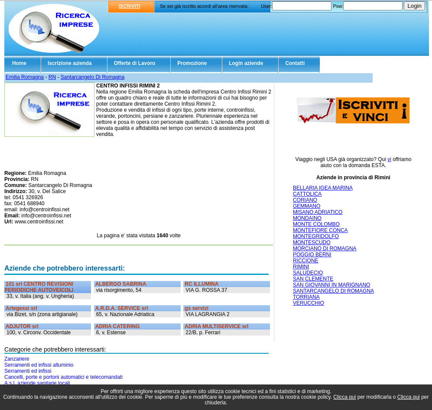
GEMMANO (306, 206)
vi (389, 159)
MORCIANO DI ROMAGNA (325, 248)
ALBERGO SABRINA (120, 284)
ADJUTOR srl (22, 326)
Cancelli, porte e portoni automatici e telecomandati (63, 377)
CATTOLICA (307, 194)
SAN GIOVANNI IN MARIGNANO (331, 285)
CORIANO (305, 200)
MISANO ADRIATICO (317, 212)
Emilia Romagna (25, 77)
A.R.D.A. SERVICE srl (121, 308)
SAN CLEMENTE (313, 279)
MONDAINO (307, 218)
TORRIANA (306, 297)
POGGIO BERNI (312, 255)
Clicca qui (344, 397)
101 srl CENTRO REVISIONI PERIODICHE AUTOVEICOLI (38, 287)
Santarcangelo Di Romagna (92, 77)
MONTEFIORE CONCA (320, 230)
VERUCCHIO (308, 303)
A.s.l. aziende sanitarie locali (37, 383)
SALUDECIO (308, 273)
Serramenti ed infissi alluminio (38, 365)
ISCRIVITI (129, 6)
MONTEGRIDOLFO (316, 236)
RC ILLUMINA (201, 284)
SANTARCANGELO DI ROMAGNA (333, 291)
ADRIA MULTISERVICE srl (216, 326)
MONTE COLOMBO (316, 224)
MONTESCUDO (312, 242)
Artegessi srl (21, 308)
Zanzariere (16, 359)
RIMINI (301, 267)
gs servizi (196, 308)
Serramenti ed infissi (28, 371)
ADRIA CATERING (117, 326)
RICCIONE (305, 261)
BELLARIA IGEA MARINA (323, 188)
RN (52, 77)
